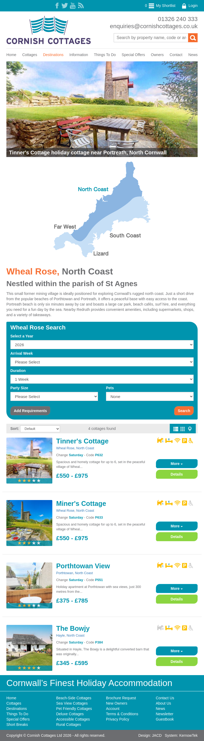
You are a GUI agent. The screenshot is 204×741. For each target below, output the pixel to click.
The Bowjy (73, 628)
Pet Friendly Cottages (74, 708)
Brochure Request (121, 698)
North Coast (87, 271)
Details (177, 474)
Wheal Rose (65, 448)
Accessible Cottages (73, 719)
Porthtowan (64, 573)
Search (184, 411)
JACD (157, 735)
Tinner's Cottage (82, 441)
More (177, 463)
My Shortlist (160, 5)
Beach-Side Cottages (73, 698)
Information (78, 55)
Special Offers (133, 55)
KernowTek (188, 735)
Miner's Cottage (81, 503)
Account (113, 708)
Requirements (30, 411)
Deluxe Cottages (70, 714)
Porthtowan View (83, 566)
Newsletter (164, 714)
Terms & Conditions (122, 714)
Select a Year (21, 336)
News (193, 55)
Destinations (53, 55)
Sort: (14, 428)
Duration (18, 371)
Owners (157, 55)
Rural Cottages (68, 724)
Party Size (19, 388)
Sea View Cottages (72, 703)
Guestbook (165, 719)
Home (11, 55)
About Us (163, 703)
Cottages (29, 55)
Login (189, 5)
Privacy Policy (117, 719)
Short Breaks (17, 724)
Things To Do (105, 55)
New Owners (116, 703)
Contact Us (165, 698)
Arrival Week (21, 353)
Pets (110, 388)
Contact (176, 55)
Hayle (60, 635)
